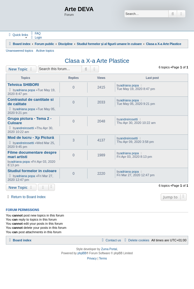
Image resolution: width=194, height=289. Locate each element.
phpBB (82, 253)
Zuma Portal (109, 249)
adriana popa (25, 90)
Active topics (45, 50)
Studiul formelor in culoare (32, 171)
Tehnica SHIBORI (23, 84)
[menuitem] (35, 33)
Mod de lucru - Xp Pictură (31, 137)
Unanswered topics (19, 50)
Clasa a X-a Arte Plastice (97, 61)
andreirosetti (25, 128)
